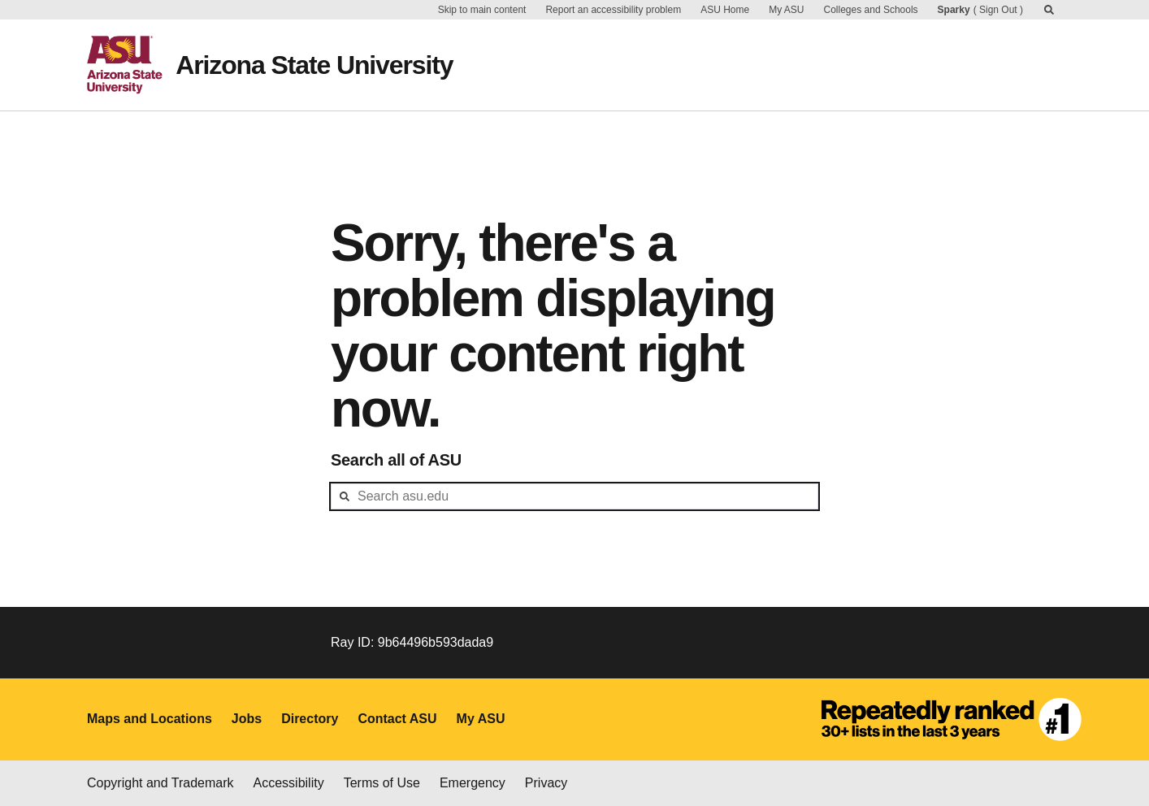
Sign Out (998, 10)
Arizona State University (314, 65)
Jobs (247, 719)
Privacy (546, 783)
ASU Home (724, 9)
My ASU (786, 9)
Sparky (954, 10)
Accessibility (289, 783)
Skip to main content (482, 9)
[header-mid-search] (574, 496)
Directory (309, 719)
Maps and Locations (149, 719)
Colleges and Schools (871, 9)
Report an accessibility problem (613, 9)
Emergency (472, 783)
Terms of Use (382, 783)
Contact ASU (397, 719)
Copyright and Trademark (160, 783)
